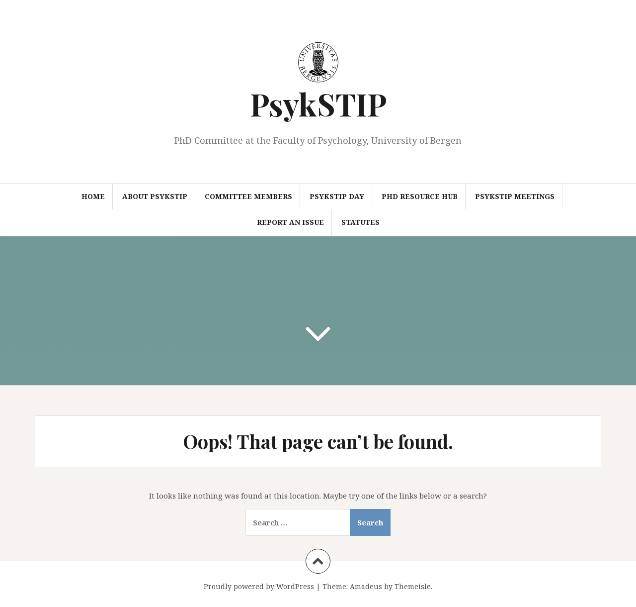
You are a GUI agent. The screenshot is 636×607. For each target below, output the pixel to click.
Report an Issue (290, 222)
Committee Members (248, 196)
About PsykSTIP (154, 196)
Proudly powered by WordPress (259, 586)
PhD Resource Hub (420, 196)
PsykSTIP (318, 103)
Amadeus (366, 586)
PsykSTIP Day (337, 196)
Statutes (360, 222)
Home (93, 196)
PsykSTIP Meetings (515, 196)
